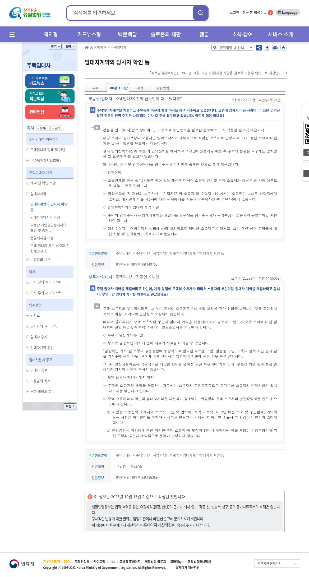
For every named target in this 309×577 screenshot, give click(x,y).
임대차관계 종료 (40, 359)
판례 (140, 87)
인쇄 (275, 47)
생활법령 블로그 (155, 561)
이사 (32, 271)
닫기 (55, 46)
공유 (259, 47)
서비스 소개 (280, 34)
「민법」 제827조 (129, 466)
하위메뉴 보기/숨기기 (28, 149)
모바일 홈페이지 (130, 561)
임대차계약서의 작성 (45, 217)
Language (289, 12)
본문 (95, 87)
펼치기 (42, 128)
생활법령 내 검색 (232, 47)
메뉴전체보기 (14, 34)
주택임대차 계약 (40, 172)
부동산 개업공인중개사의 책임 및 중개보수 (48, 227)
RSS (112, 561)
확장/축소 (69, 46)
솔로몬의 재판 (166, 34)
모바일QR (176, 561)
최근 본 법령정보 (257, 12)
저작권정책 (82, 561)
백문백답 (127, 34)
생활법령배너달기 (199, 561)
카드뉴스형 (89, 34)
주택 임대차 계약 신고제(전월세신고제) (50, 248)
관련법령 (162, 87)
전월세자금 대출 (42, 237)
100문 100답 (118, 87)
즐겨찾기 (283, 47)
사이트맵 (99, 561)
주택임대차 (38, 65)
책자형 (51, 34)
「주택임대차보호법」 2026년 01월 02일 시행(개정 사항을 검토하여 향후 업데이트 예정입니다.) (217, 72)
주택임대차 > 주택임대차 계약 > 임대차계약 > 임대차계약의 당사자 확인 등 (170, 253)
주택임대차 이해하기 (44, 139)
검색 (201, 12)
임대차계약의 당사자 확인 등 (48, 206)
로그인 (234, 12)
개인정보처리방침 (57, 561)
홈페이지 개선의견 (188, 567)
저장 (267, 47)
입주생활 (35, 304)
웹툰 (204, 34)
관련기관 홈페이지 (269, 563)
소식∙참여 (242, 34)
